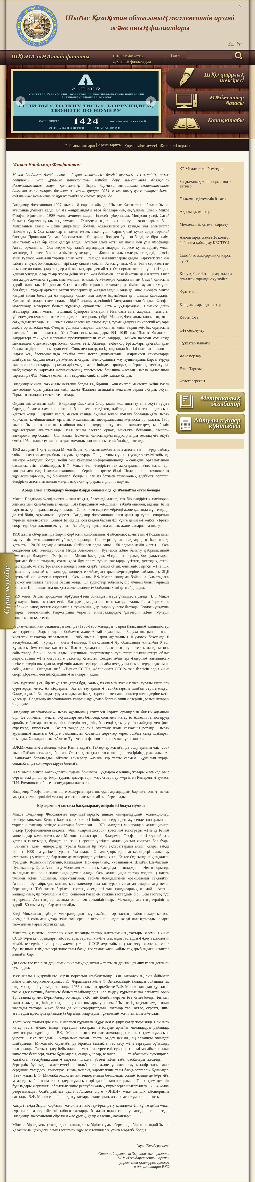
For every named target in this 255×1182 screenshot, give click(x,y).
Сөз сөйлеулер (192, 330)
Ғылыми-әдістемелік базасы (203, 199)
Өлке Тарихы (191, 369)
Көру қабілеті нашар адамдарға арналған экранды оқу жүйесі (206, 276)
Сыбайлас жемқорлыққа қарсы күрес (205, 258)
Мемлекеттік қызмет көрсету (204, 224)
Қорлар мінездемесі (140, 146)
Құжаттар (188, 292)
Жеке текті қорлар (174, 146)
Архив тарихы (109, 145)
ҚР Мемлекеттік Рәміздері (201, 169)
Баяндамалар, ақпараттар (200, 305)
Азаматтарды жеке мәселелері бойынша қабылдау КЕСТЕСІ (205, 240)
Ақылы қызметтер (195, 212)
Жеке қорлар (190, 356)
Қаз (231, 44)
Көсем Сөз (189, 317)
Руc (239, 44)
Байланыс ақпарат (80, 146)
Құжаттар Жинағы (195, 343)
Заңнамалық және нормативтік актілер (205, 183)
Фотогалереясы (192, 381)
